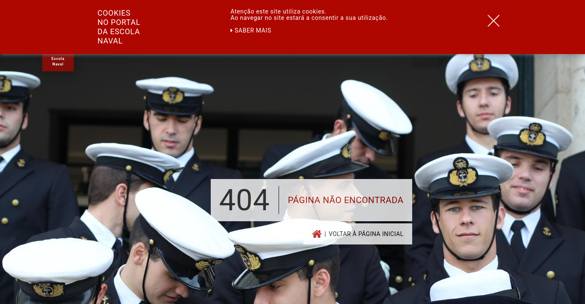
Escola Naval (57, 61)
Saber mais (251, 30)
